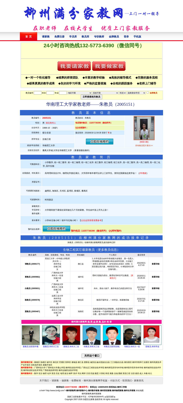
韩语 (107, 373)
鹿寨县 (87, 362)
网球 (84, 373)
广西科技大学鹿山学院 (55, 367)
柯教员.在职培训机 (112, 346)
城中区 (49, 362)
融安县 (93, 362)
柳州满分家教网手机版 (95, 380)
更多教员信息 (107, 249)
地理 (62, 373)
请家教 (46, 36)
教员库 (85, 36)
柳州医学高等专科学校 (133, 367)
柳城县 (74, 362)
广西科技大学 (40, 367)
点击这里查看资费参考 (91, 220)
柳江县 (80, 362)
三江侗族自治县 (117, 362)
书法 (79, 373)
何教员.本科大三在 (91, 346)
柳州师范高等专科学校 (114, 367)
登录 (126, 36)
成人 (141, 373)
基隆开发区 (47, 365)
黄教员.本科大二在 (71, 346)
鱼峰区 (43, 362)
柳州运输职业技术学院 (68, 370)
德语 (137, 373)
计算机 (102, 373)
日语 (88, 373)
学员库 (73, 36)
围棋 (120, 373)
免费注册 (59, 36)
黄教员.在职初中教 (31, 346)
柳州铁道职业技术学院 (32, 370)
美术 (75, 373)
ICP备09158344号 (96, 397)
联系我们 (127, 380)
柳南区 (37, 362)
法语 (133, 373)
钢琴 (71, 373)
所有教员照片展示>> (144, 145)
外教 (146, 373)
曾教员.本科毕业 (152, 346)
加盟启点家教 (88, 399)
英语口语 (126, 373)
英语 (53, 373)
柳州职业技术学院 (73, 367)
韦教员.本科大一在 (132, 346)
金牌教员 (114, 36)
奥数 (111, 373)
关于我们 (44, 380)
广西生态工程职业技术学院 (92, 367)
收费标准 (76, 380)
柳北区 (56, 362)
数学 (36, 373)
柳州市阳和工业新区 (140, 362)
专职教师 (99, 36)
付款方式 (115, 380)
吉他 (116, 373)
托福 (92, 373)
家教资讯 (139, 380)
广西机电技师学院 (50, 370)
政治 (66, 373)
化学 (49, 373)
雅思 (97, 373)
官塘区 (62, 362)
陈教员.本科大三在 (51, 346)
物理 (45, 373)
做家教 (65, 380)
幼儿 (150, 373)
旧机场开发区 (36, 365)
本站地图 (140, 390)
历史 (58, 373)
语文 (40, 373)
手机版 (137, 36)
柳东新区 (128, 362)
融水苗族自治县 (103, 362)
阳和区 (68, 362)
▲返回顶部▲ (110, 397)
